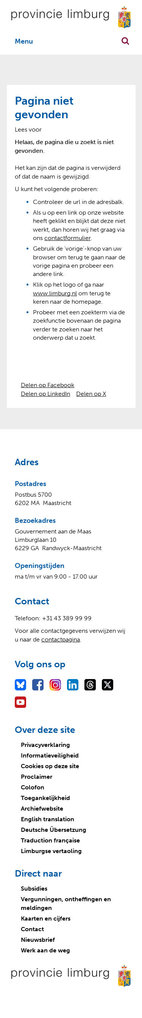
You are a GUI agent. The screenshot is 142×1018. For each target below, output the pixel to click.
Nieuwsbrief (38, 939)
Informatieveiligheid (50, 755)
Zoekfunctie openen (125, 41)
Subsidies (34, 888)
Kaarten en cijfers (45, 918)
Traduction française (50, 840)
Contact (32, 929)
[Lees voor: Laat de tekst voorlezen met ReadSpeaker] (28, 129)
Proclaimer (36, 776)
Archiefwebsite (42, 808)
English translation (47, 819)
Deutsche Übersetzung (53, 829)
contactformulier (67, 238)
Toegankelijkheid (45, 798)
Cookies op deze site (50, 766)
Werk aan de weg (45, 950)
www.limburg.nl (55, 293)
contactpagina (60, 639)
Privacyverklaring (45, 744)
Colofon (32, 787)
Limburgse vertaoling (51, 851)
